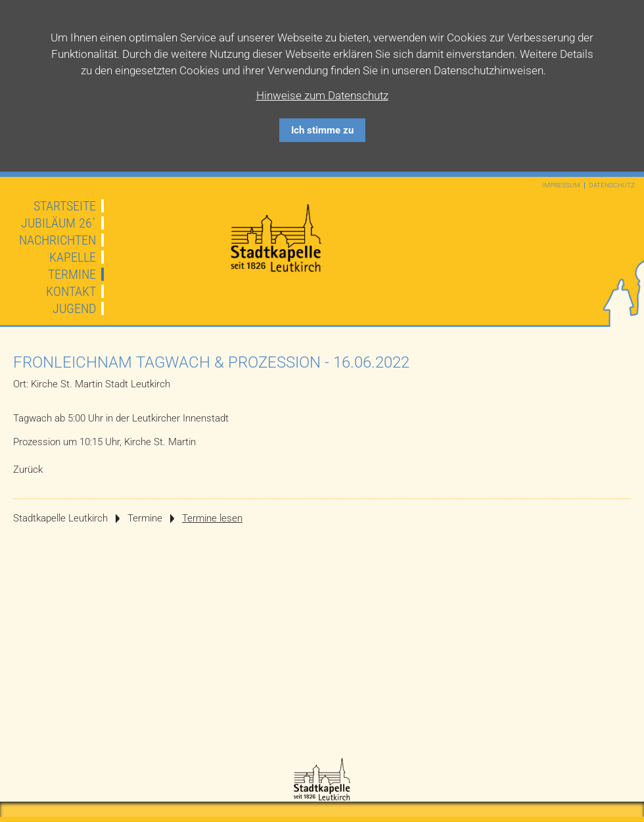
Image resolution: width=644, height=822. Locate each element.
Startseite (65, 205)
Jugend (74, 308)
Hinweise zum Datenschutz (322, 95)
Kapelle (72, 257)
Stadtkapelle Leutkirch (60, 518)
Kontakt (71, 291)
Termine (72, 274)
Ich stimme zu (322, 130)
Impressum (561, 185)
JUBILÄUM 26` (58, 223)
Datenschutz (612, 185)
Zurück (28, 469)
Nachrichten (57, 240)
